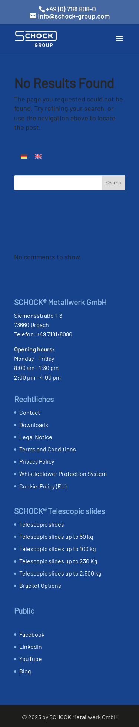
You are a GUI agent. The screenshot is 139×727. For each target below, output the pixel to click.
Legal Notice (35, 436)
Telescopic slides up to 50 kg (56, 536)
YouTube (30, 658)
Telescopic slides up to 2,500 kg (60, 573)
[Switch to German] (24, 155)
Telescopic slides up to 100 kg (57, 548)
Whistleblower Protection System (63, 473)
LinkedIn (30, 646)
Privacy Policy (36, 461)
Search (113, 182)
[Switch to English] (38, 155)
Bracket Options (40, 585)
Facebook (31, 634)
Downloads (33, 424)
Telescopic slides (41, 524)
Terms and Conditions (47, 449)
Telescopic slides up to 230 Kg (58, 560)
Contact (29, 412)
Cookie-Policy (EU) (42, 486)
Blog (25, 670)
